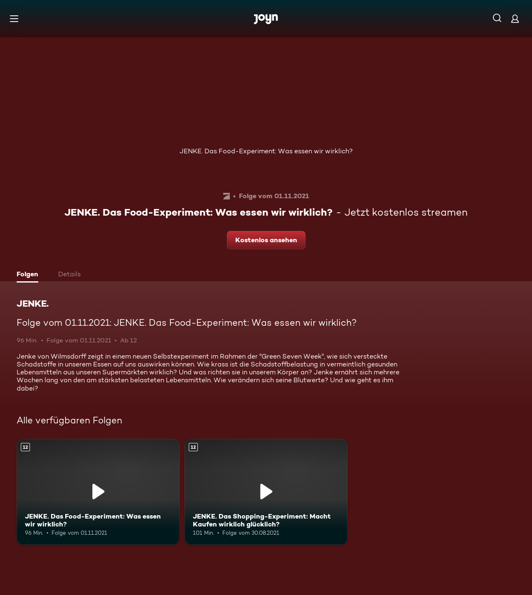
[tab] (29, 275)
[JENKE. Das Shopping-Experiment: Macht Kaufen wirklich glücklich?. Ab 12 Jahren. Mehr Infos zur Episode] (266, 492)
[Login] (515, 18)
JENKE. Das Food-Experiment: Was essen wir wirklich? (266, 151)
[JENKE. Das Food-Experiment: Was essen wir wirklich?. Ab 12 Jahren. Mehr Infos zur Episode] (98, 492)
